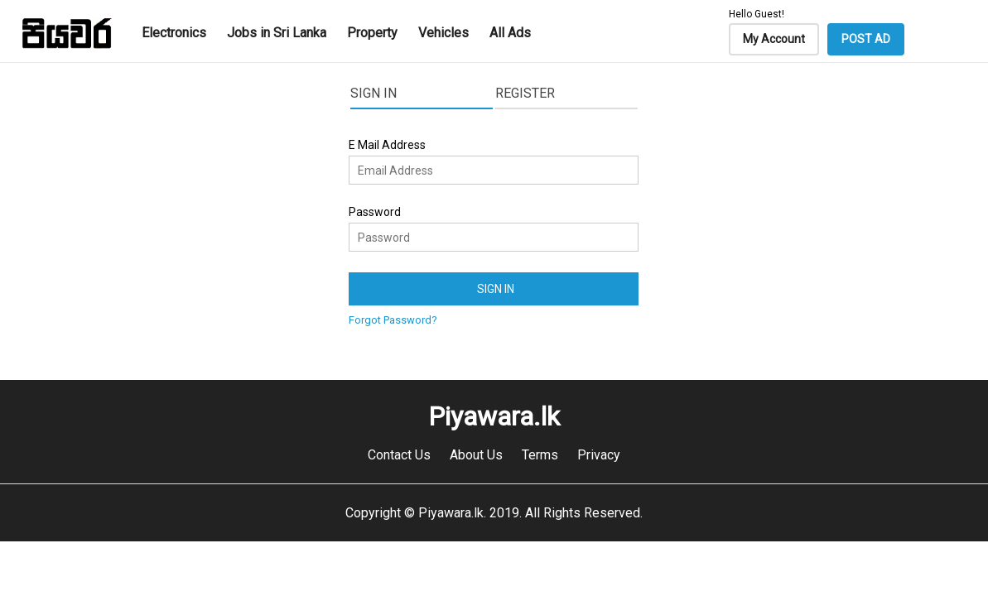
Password (375, 212)
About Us (476, 455)
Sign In (373, 93)
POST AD (865, 39)
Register (525, 93)
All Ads (510, 33)
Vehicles (443, 33)
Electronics (174, 33)
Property (372, 33)
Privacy (598, 455)
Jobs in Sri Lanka (276, 33)
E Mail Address (387, 144)
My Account (774, 39)
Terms (540, 455)
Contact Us (399, 455)
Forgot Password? (393, 320)
